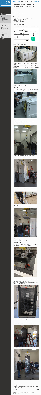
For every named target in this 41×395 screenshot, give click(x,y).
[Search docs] (5, 5)
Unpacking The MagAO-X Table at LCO (5, 24)
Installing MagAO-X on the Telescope (5, 25)
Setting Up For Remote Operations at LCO (5, 37)
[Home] (13, 1)
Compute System (3, 38)
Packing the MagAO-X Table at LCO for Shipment (5, 32)
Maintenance (2, 12)
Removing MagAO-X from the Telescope (4, 28)
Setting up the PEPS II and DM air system (5, 27)
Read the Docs (27, 393)
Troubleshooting (3, 13)
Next (38, 389)
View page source (36, 1)
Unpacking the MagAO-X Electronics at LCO (5, 16)
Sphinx (17, 393)
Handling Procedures (3, 14)
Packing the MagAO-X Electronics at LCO (5, 30)
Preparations (3, 18)
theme (20, 393)
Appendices (2, 39)
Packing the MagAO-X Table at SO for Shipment (5, 34)
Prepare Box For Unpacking (5, 19)
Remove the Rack (4, 21)
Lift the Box (3, 20)
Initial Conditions (3, 17)
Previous (15, 389)
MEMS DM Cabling (3, 35)
